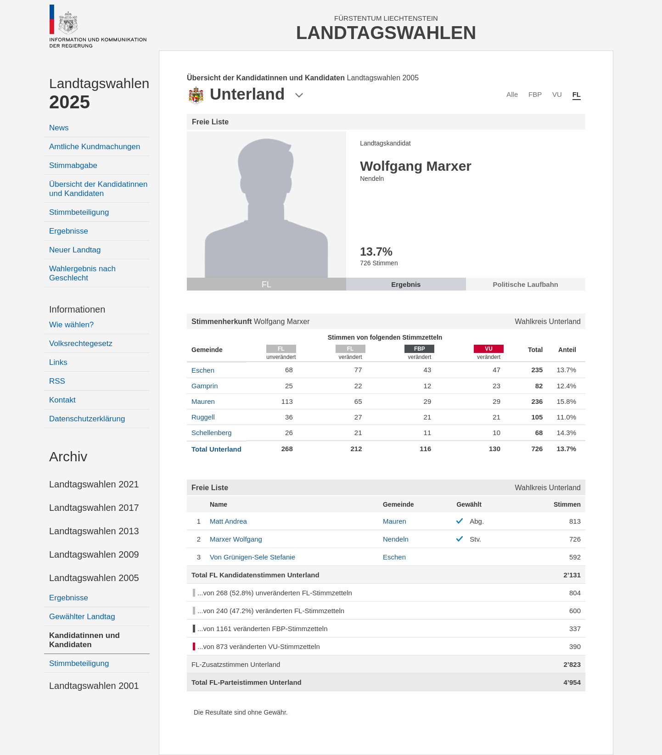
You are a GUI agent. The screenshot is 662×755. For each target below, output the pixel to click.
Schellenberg (211, 432)
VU (557, 94)
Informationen (77, 309)
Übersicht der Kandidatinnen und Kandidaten (98, 189)
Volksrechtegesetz (80, 343)
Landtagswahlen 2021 (94, 484)
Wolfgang (236, 539)
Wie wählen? (71, 324)
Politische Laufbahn (526, 284)
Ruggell (203, 417)
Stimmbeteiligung (79, 212)
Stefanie (252, 557)
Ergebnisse (68, 231)
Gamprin (204, 386)
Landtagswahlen (99, 94)
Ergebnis (406, 284)
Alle (512, 94)
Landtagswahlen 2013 (94, 531)
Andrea (228, 521)
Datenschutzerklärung (87, 418)
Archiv (68, 456)
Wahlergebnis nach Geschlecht (82, 273)
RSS (57, 381)
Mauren (203, 401)
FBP (535, 94)
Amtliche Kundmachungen (94, 146)
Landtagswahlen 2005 (94, 578)
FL (576, 94)
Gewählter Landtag (82, 616)
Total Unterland (216, 449)
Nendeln (396, 539)
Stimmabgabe (73, 165)
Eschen (202, 370)
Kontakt (62, 400)
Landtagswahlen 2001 (94, 686)
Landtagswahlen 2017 (94, 508)
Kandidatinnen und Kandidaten (84, 640)
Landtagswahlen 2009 (94, 554)
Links (58, 362)
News (59, 127)
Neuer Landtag (75, 250)
